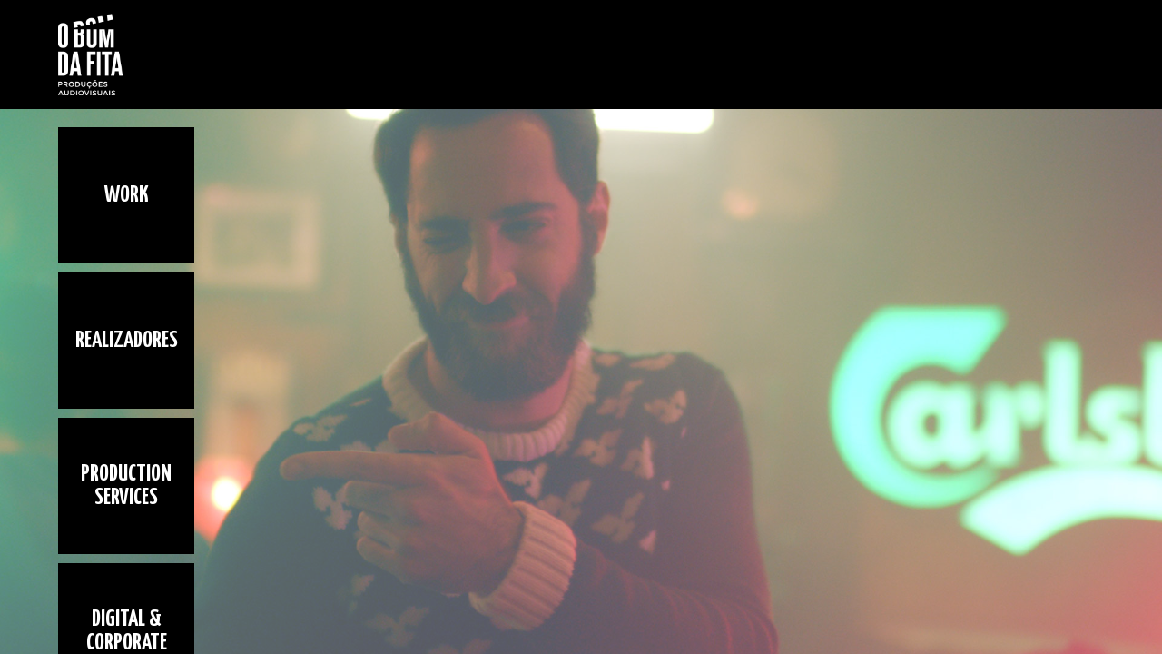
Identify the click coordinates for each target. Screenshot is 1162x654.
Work (126, 195)
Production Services (126, 486)
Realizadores (126, 341)
